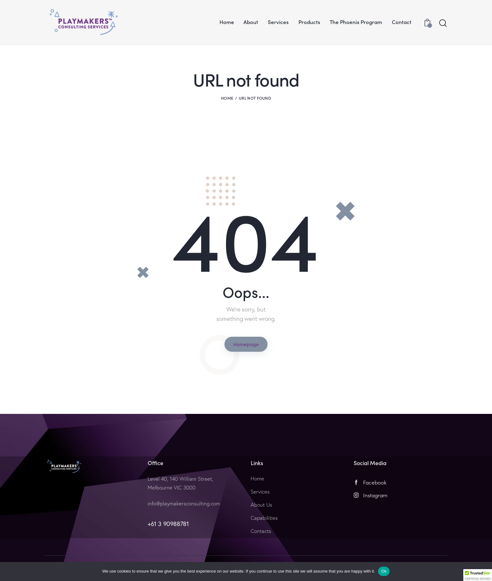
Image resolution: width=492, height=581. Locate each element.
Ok (383, 571)
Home (227, 98)
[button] (477, 575)
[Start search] (443, 23)
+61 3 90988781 (168, 523)
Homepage (246, 343)
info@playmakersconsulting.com (184, 503)
